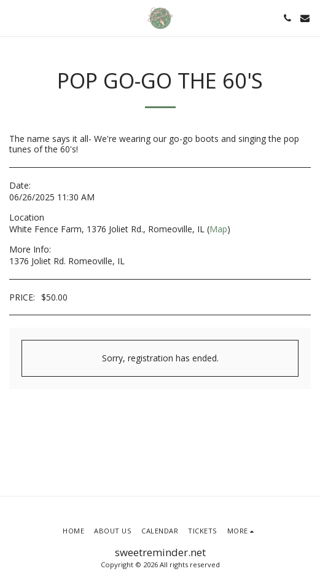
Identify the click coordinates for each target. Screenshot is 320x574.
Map (218, 229)
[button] (13, 17)
